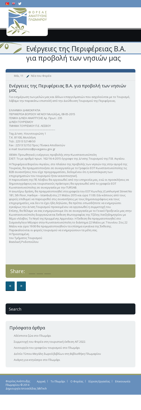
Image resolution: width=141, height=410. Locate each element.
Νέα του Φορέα (41, 76)
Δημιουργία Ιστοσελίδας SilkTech (26, 388)
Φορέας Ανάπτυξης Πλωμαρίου (18, 383)
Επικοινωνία (122, 381)
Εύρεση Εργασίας (99, 381)
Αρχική (41, 381)
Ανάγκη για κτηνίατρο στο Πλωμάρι (37, 360)
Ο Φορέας (76, 381)
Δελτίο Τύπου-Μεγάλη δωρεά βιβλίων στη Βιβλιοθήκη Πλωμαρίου (57, 354)
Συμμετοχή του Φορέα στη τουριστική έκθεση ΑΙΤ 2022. (50, 342)
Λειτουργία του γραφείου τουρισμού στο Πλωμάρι (47, 348)
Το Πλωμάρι (58, 381)
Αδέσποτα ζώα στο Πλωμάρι (32, 336)
